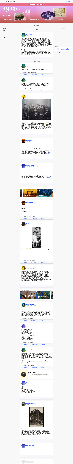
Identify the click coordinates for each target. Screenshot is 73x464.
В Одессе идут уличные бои (8, 19)
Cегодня (4, 28)
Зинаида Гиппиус (30, 165)
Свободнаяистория (18, 9)
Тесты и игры (5, 39)
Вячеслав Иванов (30, 325)
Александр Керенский (31, 267)
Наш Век (28, 223)
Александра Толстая (30, 65)
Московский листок (30, 403)
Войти (68, 0)
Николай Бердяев (30, 304)
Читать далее (24, 129)
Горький (32, 175)
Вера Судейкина (29, 79)
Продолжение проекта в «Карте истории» (36, 4)
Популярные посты (7, 32)
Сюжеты (4, 35)
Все (50, 290)
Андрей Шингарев (30, 96)
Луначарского (24, 172)
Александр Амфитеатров (65, 49)
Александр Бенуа (30, 349)
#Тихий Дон (23, 213)
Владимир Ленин (30, 140)
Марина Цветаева (30, 445)
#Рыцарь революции (24, 257)
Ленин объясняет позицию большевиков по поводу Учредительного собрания (21, 20)
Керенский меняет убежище (35, 19)
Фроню (45, 123)
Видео (4, 37)
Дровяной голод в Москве (47, 19)
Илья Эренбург (29, 382)
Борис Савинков (29, 202)
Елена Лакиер (29, 34)
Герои (4, 30)
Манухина (23, 175)
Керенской (28, 248)
